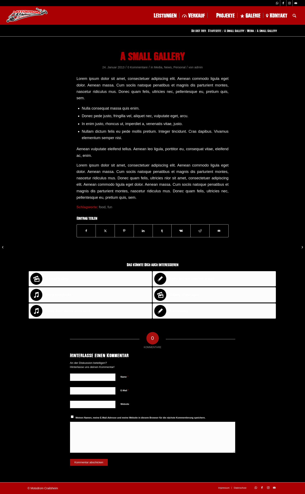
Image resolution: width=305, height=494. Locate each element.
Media (158, 67)
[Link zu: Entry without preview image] (214, 278)
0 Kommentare (137, 67)
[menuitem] (162, 15)
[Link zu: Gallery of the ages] (214, 295)
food (102, 207)
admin (198, 67)
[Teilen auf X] (105, 231)
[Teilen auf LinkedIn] (143, 231)
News (168, 67)
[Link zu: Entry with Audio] (90, 295)
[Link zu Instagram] (289, 3)
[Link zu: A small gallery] (90, 278)
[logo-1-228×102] (27, 15)
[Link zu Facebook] (283, 3)
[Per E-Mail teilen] (219, 231)
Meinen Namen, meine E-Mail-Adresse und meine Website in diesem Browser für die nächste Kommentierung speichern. (140, 417)
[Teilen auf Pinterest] (124, 231)
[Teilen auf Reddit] (200, 231)
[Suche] (294, 15)
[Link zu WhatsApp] (277, 3)
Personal (179, 67)
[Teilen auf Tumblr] (162, 231)
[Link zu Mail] (296, 3)
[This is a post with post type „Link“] (3, 247)
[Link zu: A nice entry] (214, 311)
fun (109, 207)
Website (125, 404)
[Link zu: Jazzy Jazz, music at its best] (90, 311)
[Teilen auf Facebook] (86, 231)
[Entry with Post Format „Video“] (302, 247)
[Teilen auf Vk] (181, 231)
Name (124, 376)
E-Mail (125, 390)
